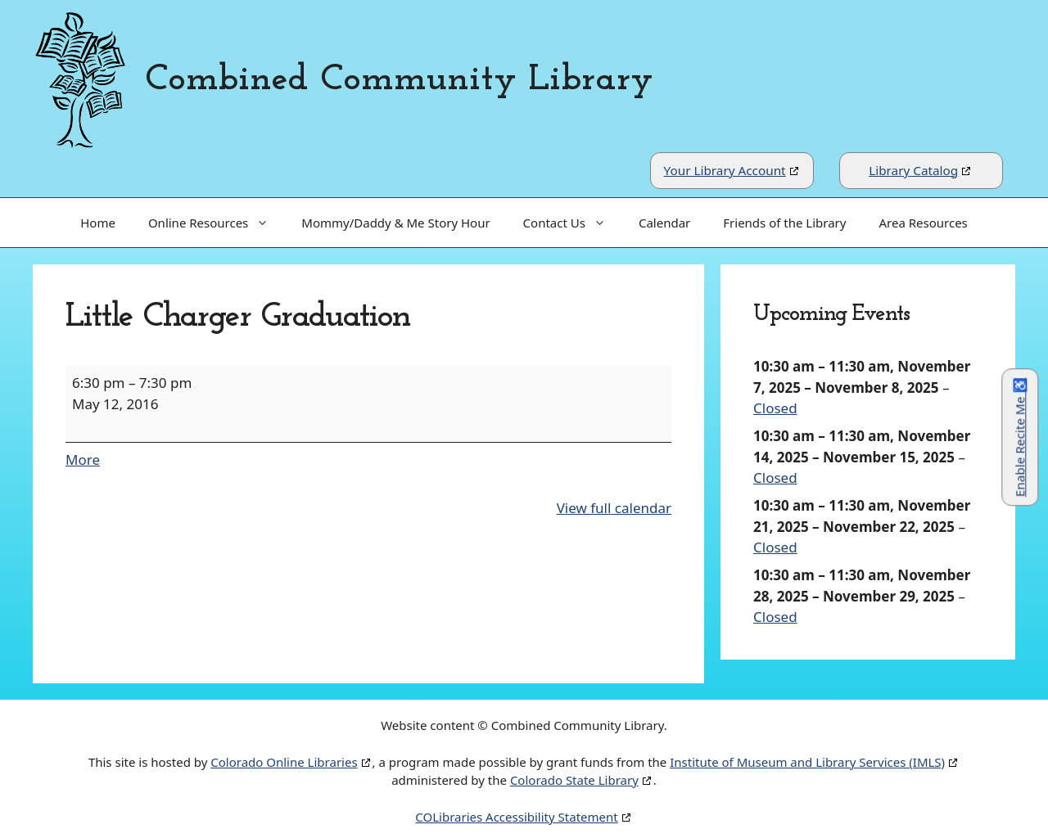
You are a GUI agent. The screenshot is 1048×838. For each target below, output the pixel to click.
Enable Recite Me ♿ (1020, 438)
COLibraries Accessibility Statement (516, 817)
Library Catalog (913, 170)
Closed (775, 408)
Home (97, 222)
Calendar (664, 222)
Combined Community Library (399, 79)
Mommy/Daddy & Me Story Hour (395, 222)
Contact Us (572, 222)
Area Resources (923, 222)
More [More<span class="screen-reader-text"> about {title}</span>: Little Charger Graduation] (83, 459)
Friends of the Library (784, 222)
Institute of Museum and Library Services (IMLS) (807, 762)
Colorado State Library (574, 780)
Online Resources (216, 222)
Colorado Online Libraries (283, 762)
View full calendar (614, 507)
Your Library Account (725, 170)
